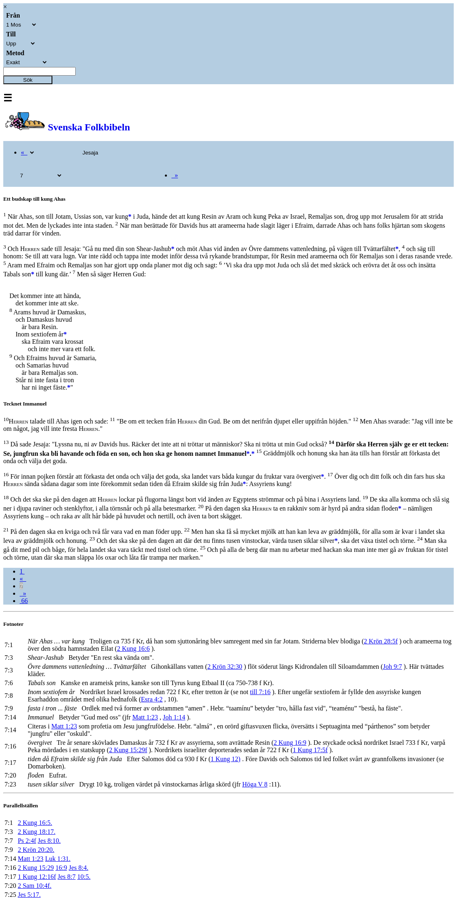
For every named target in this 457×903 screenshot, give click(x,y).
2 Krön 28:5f (381, 641)
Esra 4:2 (152, 699)
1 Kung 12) (226, 758)
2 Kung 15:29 (36, 867)
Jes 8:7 (67, 876)
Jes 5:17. (29, 894)
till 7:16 (260, 691)
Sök (28, 80)
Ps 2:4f (27, 840)
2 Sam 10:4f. (34, 885)
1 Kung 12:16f (37, 876)
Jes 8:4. (78, 867)
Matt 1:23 (145, 717)
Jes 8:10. (49, 840)
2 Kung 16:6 (133, 648)
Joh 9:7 (392, 666)
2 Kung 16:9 (290, 742)
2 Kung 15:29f (128, 749)
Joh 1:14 (174, 717)
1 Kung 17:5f (310, 749)
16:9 (61, 867)
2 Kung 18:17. (36, 831)
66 (24, 600)
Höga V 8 (255, 784)
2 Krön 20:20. (36, 849)
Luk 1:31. (57, 858)
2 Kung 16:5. (35, 822)
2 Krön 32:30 (224, 666)
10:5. (83, 876)
